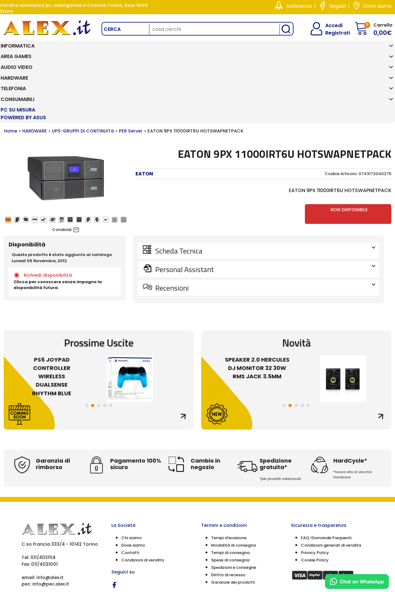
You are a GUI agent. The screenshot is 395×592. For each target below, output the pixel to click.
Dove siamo (377, 6)
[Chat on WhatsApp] (357, 581)
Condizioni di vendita (142, 496)
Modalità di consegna (233, 481)
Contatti (130, 488)
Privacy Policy (315, 488)
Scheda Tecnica (264, 186)
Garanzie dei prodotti (233, 518)
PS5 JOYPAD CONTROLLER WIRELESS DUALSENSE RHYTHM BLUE (51, 312)
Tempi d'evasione (229, 474)
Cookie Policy (315, 496)
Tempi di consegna (230, 488)
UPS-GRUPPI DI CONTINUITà (83, 67)
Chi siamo (131, 474)
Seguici (337, 6)
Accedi (330, 25)
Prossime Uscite (99, 278)
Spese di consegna (230, 496)
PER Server (131, 67)
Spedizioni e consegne (233, 503)
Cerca (112, 29)
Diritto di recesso (228, 511)
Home (10, 67)
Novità (296, 278)
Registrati (332, 32)
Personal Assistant (264, 205)
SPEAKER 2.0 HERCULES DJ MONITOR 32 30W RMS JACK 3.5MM (257, 304)
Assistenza (299, 6)
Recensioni (264, 223)
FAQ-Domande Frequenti (326, 474)
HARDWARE (34, 67)
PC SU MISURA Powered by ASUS (362, 49)
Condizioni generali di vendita (331, 481)
